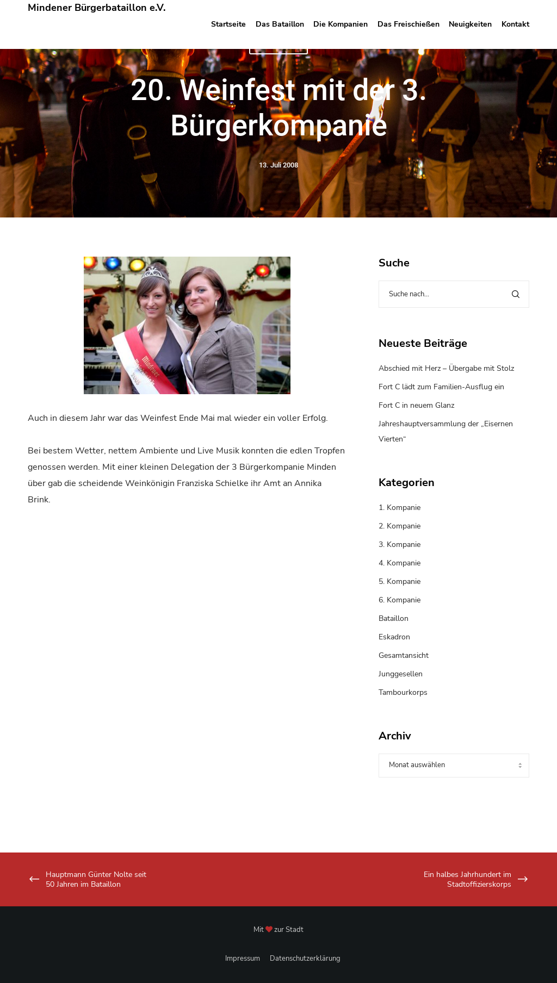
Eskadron (394, 637)
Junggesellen (401, 674)
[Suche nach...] (454, 294)
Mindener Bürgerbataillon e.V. (96, 7)
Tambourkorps (403, 692)
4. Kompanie (399, 563)
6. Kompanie (399, 600)
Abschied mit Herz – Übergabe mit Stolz (446, 368)
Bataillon (394, 618)
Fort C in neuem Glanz (416, 405)
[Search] (515, 294)
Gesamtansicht (404, 655)
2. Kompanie (399, 526)
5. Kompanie (399, 581)
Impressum (242, 958)
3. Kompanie (399, 544)
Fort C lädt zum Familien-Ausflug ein (441, 387)
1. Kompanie (399, 507)
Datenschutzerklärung (305, 958)
